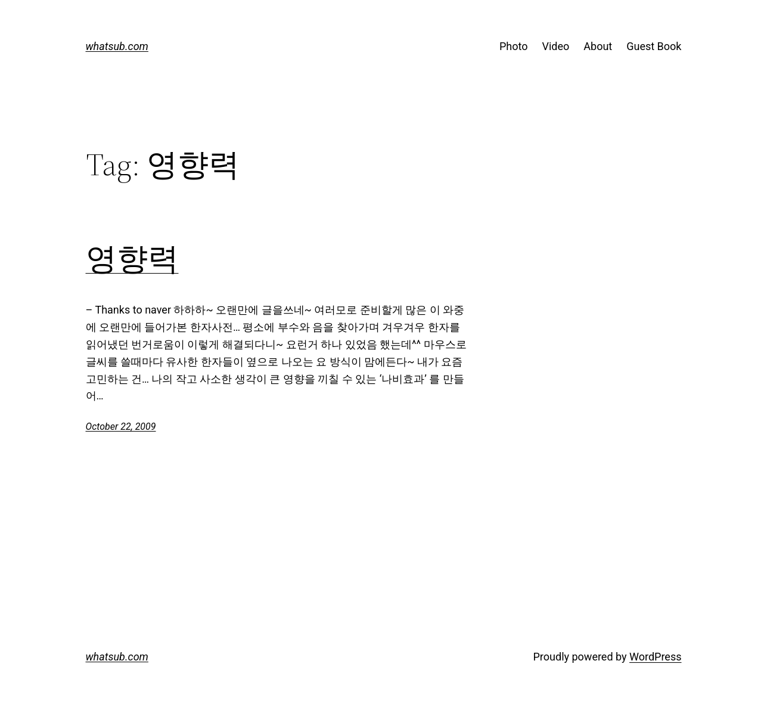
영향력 (132, 259)
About (597, 46)
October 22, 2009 (121, 426)
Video (556, 46)
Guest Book (653, 46)
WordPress (655, 656)
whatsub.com (117, 46)
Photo (513, 46)
